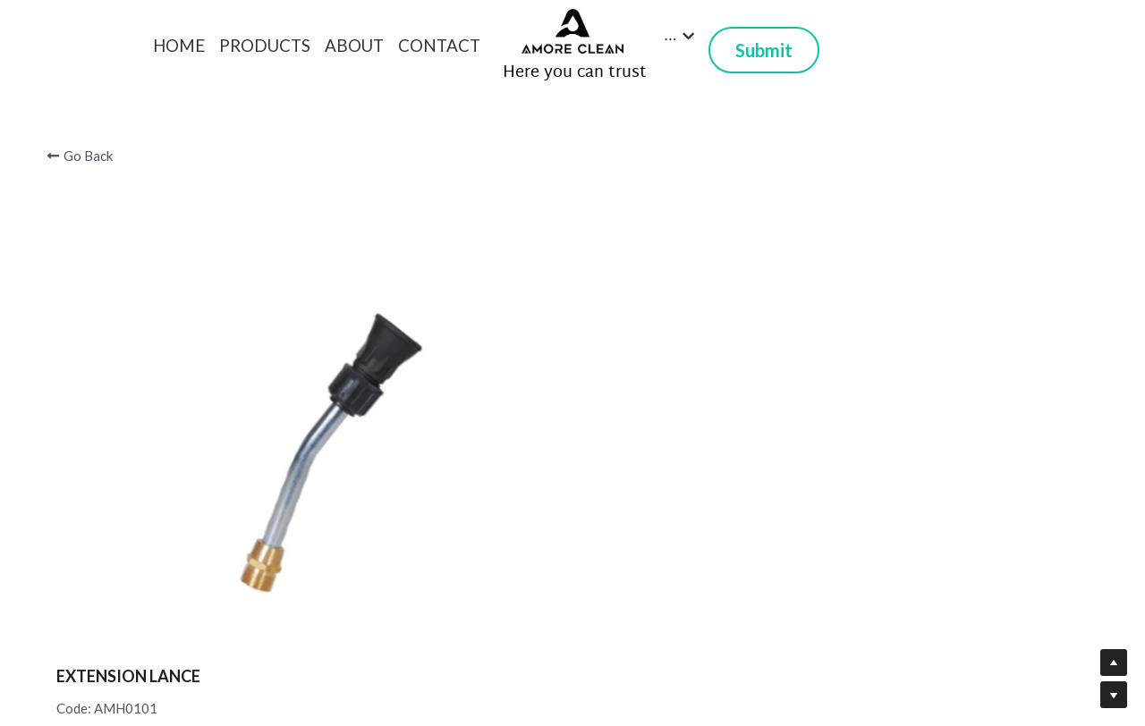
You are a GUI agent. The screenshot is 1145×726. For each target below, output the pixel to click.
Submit (764, 50)
